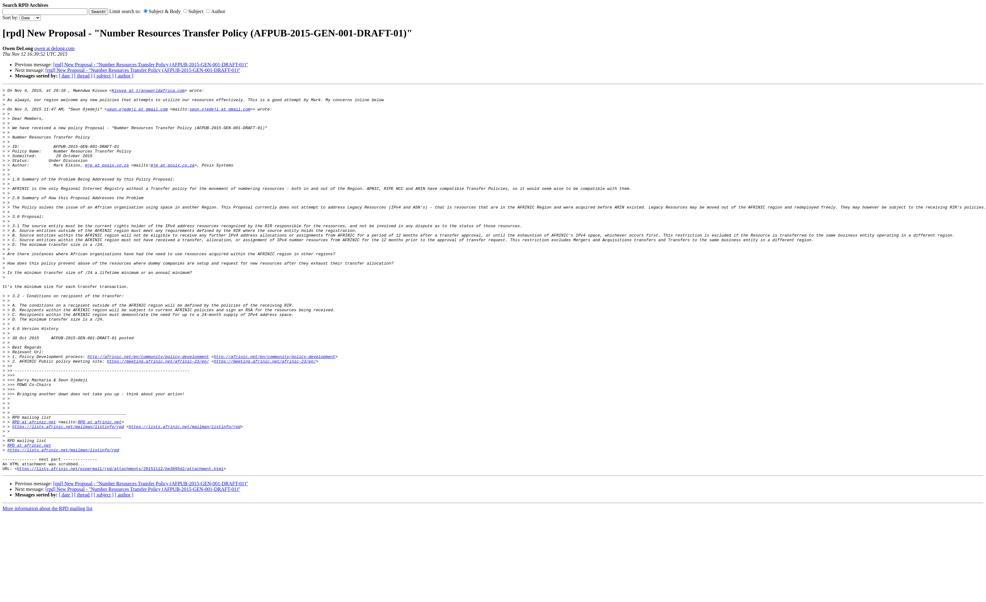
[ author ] (124, 75)
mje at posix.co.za (107, 181)
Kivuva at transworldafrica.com (148, 91)
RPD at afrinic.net (34, 489)
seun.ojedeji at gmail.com (137, 113)
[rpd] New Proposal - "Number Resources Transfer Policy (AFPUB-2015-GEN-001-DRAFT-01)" (150, 64)
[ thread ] (83, 75)
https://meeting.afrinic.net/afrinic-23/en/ (158, 416)
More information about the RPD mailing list (47, 585)
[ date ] (66, 75)
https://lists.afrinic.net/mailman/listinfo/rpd (68, 494)
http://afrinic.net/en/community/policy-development (148, 410)
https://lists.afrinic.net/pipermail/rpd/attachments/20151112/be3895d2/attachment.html (120, 545)
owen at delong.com (54, 48)
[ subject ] (104, 75)
